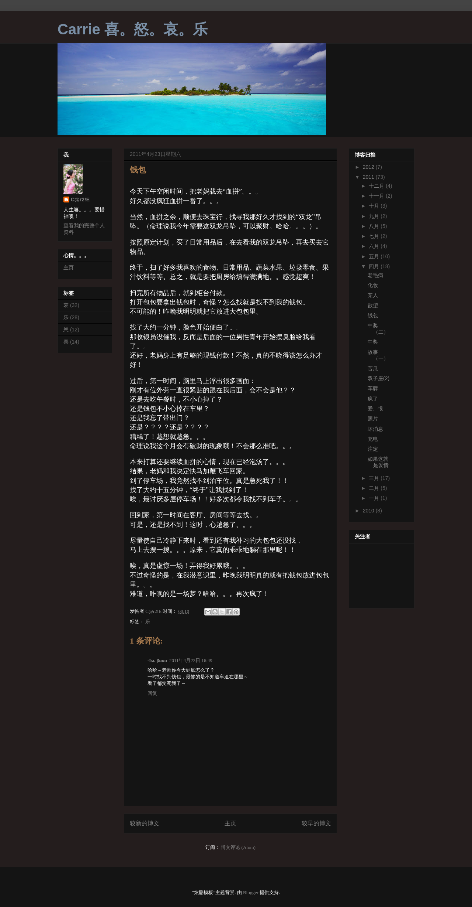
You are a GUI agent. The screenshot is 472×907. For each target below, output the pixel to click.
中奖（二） (378, 329)
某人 (373, 295)
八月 (375, 226)
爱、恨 (375, 409)
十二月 (377, 186)
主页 (230, 823)
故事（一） (378, 355)
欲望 (373, 305)
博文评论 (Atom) (238, 847)
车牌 (373, 388)
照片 (373, 419)
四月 (375, 266)
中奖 (373, 342)
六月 (375, 246)
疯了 (373, 399)
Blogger (250, 892)
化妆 (373, 285)
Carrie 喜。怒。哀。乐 (133, 29)
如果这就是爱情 (378, 462)
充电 (373, 439)
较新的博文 (144, 823)
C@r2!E (80, 199)
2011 (369, 177)
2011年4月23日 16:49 (190, 660)
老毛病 (375, 275)
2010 (369, 511)
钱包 (373, 315)
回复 (152, 693)
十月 (375, 206)
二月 (375, 488)
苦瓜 (373, 368)
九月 (375, 216)
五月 (375, 256)
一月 (375, 498)
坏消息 (375, 429)
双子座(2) (378, 378)
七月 (375, 236)
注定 (373, 449)
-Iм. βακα (157, 660)
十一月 (377, 196)
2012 (369, 167)
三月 (375, 478)
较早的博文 (316, 823)
